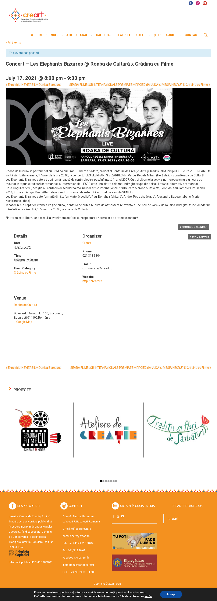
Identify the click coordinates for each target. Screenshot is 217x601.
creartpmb (82, 557)
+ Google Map (23, 322)
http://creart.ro (92, 281)
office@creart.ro (81, 528)
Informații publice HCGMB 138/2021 (31, 562)
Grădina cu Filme (25, 272)
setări (148, 596)
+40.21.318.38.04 (83, 543)
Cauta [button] (205, 35)
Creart (86, 243)
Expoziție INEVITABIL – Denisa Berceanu (33, 84)
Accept (171, 594)
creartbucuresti (84, 564)
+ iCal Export (199, 236)
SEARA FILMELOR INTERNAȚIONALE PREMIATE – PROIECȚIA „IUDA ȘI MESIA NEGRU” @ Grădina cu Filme (140, 84)
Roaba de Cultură (25, 305)
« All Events (13, 42)
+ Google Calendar (193, 227)
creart (173, 519)
